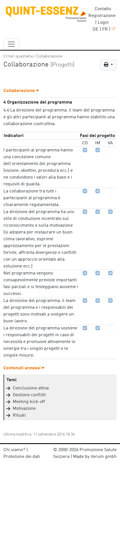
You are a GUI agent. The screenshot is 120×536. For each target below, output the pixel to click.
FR (105, 29)
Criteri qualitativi (18, 56)
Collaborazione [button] (21, 91)
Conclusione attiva (31, 388)
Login (103, 22)
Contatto (103, 9)
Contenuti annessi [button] (23, 368)
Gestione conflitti (29, 395)
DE (95, 29)
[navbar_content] (11, 44)
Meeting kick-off (29, 402)
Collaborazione (49, 56)
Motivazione (24, 408)
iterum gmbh (104, 456)
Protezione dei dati (21, 456)
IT (113, 29)
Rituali (19, 415)
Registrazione (101, 16)
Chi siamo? (14, 450)
